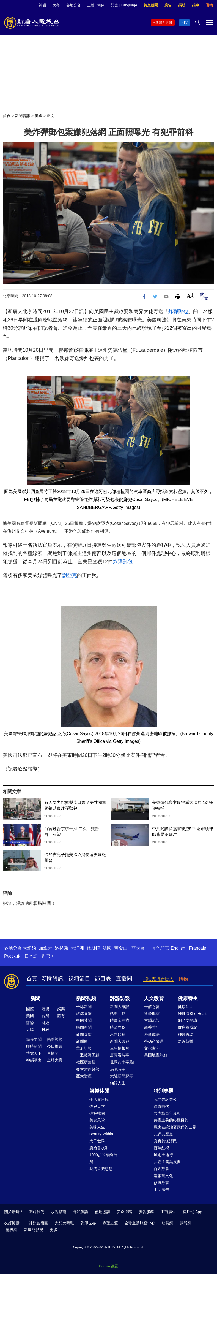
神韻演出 (34, 1060)
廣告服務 (146, 1212)
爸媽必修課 (153, 1041)
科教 (45, 1029)
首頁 (6, 115)
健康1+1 (185, 1006)
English (178, 948)
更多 (53, 1230)
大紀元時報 (64, 1223)
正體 (90, 5)
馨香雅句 (152, 1027)
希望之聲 (110, 1223)
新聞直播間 (163, 23)
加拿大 (45, 948)
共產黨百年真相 (167, 1113)
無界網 (11, 1230)
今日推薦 (54, 1046)
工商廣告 (161, 1189)
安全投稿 (124, 1212)
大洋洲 (77, 948)
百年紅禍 (161, 1148)
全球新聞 (84, 1006)
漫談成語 (152, 1034)
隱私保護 (80, 1212)
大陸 (30, 1029)
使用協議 (102, 1212)
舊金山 (120, 948)
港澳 (45, 1009)
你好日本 (97, 1106)
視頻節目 (79, 979)
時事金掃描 (119, 1020)
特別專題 (164, 1091)
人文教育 (154, 998)
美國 (38, 115)
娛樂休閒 (99, 1091)
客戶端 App (192, 1212)
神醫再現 (185, 1034)
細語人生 (117, 1083)
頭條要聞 (34, 1039)
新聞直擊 (84, 1034)
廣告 (168, 5)
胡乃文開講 (187, 1020)
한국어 (48, 956)
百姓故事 (161, 1168)
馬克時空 (117, 1069)
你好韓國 (97, 1113)
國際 (30, 1009)
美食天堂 (97, 1120)
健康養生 (188, 998)
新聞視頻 (86, 998)
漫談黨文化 (163, 1176)
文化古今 (152, 1048)
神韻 (42, 5)
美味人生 (97, 1127)
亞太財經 (84, 1076)
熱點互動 (117, 1013)
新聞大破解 (119, 1041)
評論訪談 (120, 998)
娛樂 (61, 1009)
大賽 (56, 5)
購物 (209, 5)
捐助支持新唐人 (158, 979)
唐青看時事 (119, 1055)
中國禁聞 (84, 1020)
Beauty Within (101, 1134)
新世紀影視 (33, 1230)
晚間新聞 (84, 1027)
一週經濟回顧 (87, 1055)
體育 (61, 1016)
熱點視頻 (54, 1039)
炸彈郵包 (178, 311)
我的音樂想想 (100, 1168)
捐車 (195, 5)
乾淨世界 (88, 1223)
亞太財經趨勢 (87, 1069)
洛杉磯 (61, 948)
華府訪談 (84, 1048)
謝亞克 (102, 523)
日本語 (31, 956)
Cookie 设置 (108, 1266)
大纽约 (29, 948)
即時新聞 (34, 1046)
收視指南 (58, 1212)
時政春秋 (117, 1027)
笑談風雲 (152, 1013)
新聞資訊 (22, 115)
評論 (30, 1022)
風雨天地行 (163, 1155)
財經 (45, 1022)
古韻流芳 (152, 1020)
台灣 (45, 1016)
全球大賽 (54, 1060)
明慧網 (167, 1223)
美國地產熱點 (155, 1055)
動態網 (185, 1223)
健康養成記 (187, 1027)
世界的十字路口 (123, 1062)
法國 (107, 948)
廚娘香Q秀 (98, 1148)
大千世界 (97, 1141)
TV (185, 23)
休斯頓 (93, 948)
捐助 (181, 5)
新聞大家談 (119, 1006)
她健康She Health (193, 1013)
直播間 (124, 979)
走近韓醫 (185, 1041)
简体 (101, 5)
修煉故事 (161, 1182)
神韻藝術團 (38, 1223)
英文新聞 (151, 5)
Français (197, 948)
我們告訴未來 (165, 1099)
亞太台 (138, 948)
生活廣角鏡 (99, 1099)
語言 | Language (124, 5)
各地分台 (73, 5)
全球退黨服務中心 (139, 1223)
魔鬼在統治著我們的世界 (175, 1127)
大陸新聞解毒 (121, 1076)
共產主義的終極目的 (171, 1120)
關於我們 (36, 1212)
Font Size (190, 295)
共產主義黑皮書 (167, 1162)
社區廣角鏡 (85, 1062)
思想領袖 (117, 1034)
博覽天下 (34, 1053)
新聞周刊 (84, 1041)
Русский (12, 956)
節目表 (103, 979)
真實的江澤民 (165, 1141)
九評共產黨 (163, 1134)
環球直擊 (84, 1013)
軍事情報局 (119, 1048)
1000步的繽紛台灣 (103, 1158)
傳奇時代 (161, 1106)
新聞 (35, 998)
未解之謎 (152, 1006)
